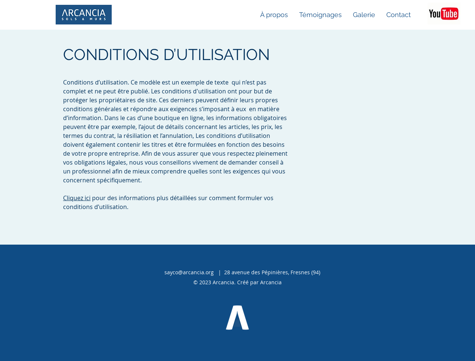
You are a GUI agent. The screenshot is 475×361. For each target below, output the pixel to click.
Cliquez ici (77, 198)
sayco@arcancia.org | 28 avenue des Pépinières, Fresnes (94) (242, 272)
